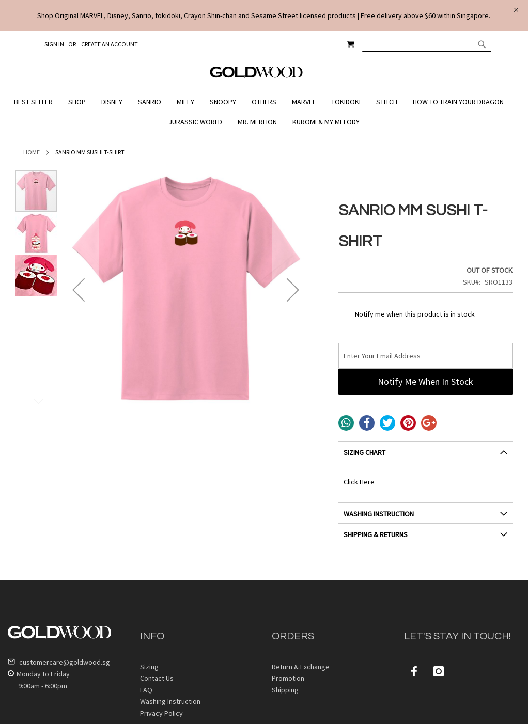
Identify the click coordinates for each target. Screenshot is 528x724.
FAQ (146, 690)
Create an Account (109, 44)
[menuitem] (36, 102)
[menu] (264, 112)
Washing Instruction (170, 701)
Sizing (149, 666)
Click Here (359, 481)
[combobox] (426, 44)
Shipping (285, 690)
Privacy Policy (161, 713)
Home (31, 152)
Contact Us (157, 678)
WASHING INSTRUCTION (379, 513)
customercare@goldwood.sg (59, 662)
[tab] (425, 456)
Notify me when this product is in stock (415, 314)
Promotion (288, 678)
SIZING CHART (364, 452)
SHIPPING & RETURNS (376, 534)
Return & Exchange (301, 666)
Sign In (54, 44)
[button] (78, 289)
